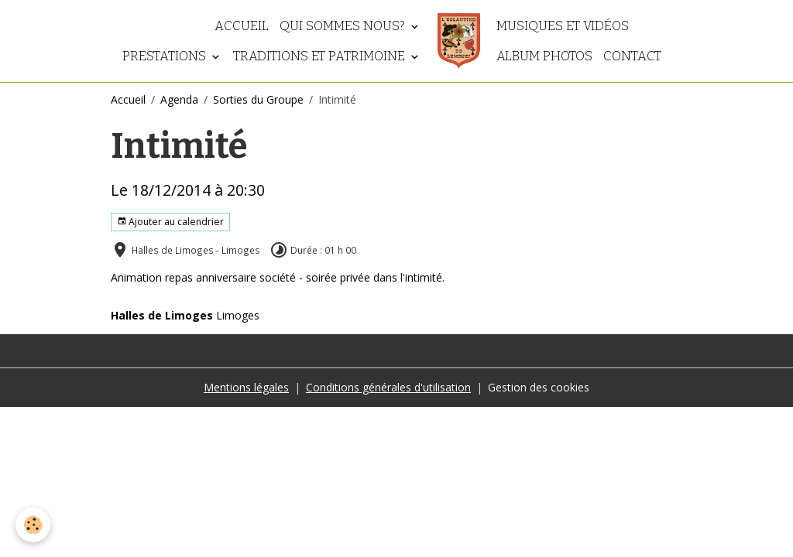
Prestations (165, 55)
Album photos (544, 55)
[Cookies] (32, 524)
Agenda (179, 99)
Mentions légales (246, 387)
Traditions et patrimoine (320, 55)
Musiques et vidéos (562, 25)
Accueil (242, 25)
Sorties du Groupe (258, 99)
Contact (632, 55)
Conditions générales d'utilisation (388, 387)
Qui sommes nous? (344, 25)
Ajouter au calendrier (170, 221)
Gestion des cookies (538, 387)
